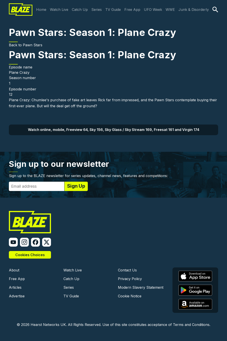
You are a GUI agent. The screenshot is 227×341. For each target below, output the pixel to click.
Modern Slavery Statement (140, 287)
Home (41, 9)
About (14, 270)
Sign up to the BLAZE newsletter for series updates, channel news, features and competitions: (88, 175)
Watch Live (59, 9)
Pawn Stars (32, 45)
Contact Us (127, 270)
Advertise (17, 296)
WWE (170, 9)
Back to (16, 45)
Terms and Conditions (191, 324)
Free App (132, 9)
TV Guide (113, 9)
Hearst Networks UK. (49, 324)
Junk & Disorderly (193, 9)
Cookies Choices (30, 255)
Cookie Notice (129, 296)
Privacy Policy (130, 279)
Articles (15, 287)
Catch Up (80, 9)
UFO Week (153, 9)
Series (96, 9)
